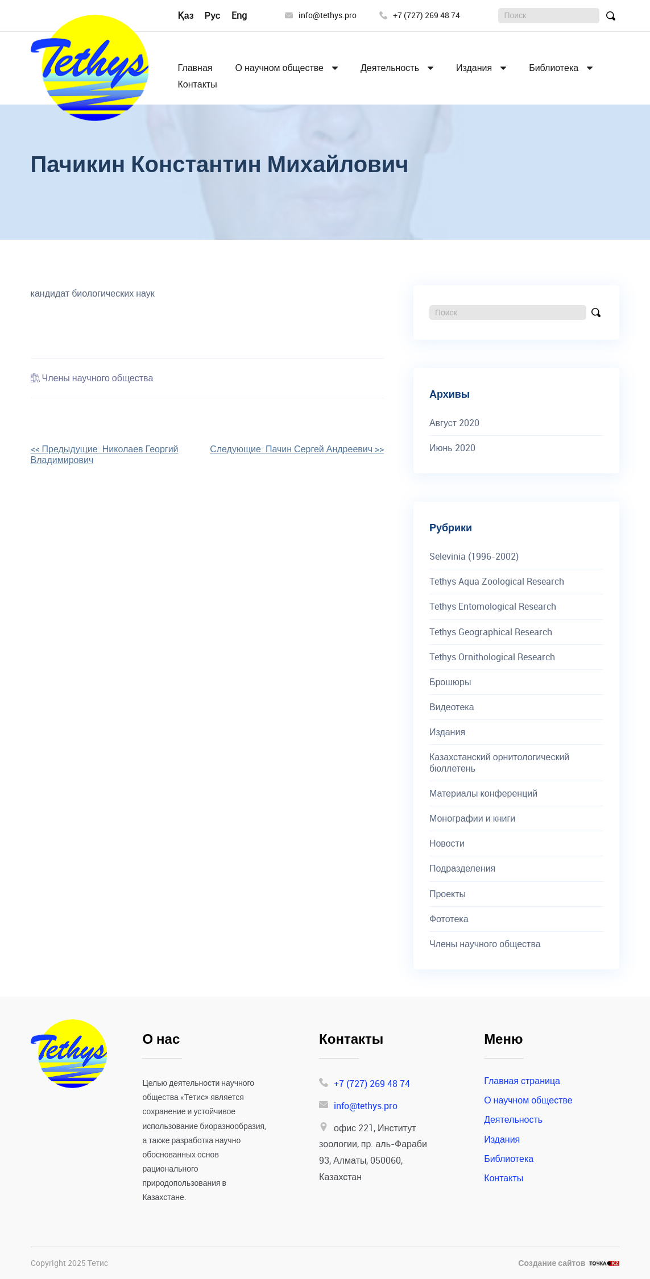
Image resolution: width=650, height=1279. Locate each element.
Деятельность (390, 68)
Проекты (447, 894)
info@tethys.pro (321, 15)
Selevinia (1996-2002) (474, 556)
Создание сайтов (551, 1263)
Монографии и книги (472, 818)
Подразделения (462, 868)
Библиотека (553, 68)
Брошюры (450, 682)
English (246, 15)
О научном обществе (279, 68)
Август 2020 (454, 423)
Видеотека (451, 707)
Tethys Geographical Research (490, 632)
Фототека (449, 919)
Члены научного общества (98, 378)
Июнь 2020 (452, 448)
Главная (195, 68)
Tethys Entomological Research (492, 606)
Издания (474, 68)
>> (297, 449)
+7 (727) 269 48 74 (419, 15)
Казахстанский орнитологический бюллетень (499, 762)
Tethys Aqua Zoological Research (496, 581)
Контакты (197, 84)
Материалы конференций (483, 793)
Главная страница (522, 1080)
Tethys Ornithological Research (492, 657)
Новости (447, 843)
